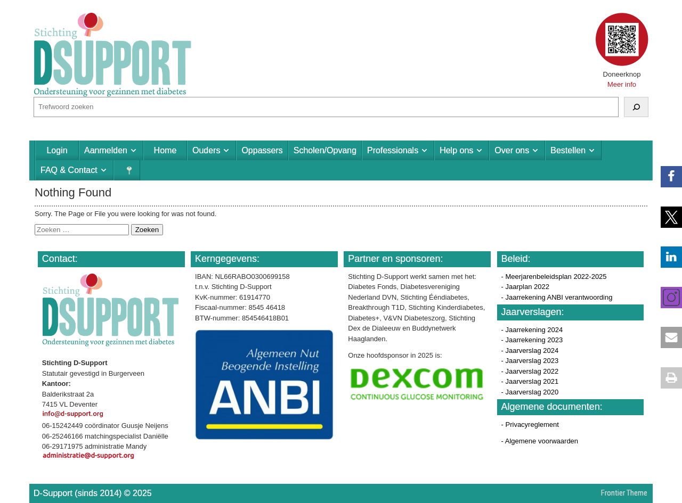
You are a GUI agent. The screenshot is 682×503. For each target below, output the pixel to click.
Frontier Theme (624, 493)
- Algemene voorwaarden (540, 441)
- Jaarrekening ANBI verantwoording (557, 297)
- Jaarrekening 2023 (532, 340)
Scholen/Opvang (325, 150)
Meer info (621, 84)
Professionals (392, 150)
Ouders (206, 150)
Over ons (511, 150)
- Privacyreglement (530, 424)
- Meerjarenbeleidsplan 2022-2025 (554, 277)
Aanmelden (105, 150)
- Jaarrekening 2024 (532, 330)
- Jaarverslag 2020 (530, 392)
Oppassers (261, 150)
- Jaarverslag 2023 (530, 361)
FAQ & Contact (69, 170)
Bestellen (568, 150)
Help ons (456, 150)
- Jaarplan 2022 (525, 287)
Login (56, 150)
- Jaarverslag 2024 (530, 350)
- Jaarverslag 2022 (530, 371)
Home (165, 150)
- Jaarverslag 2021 (530, 381)
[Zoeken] (636, 107)
